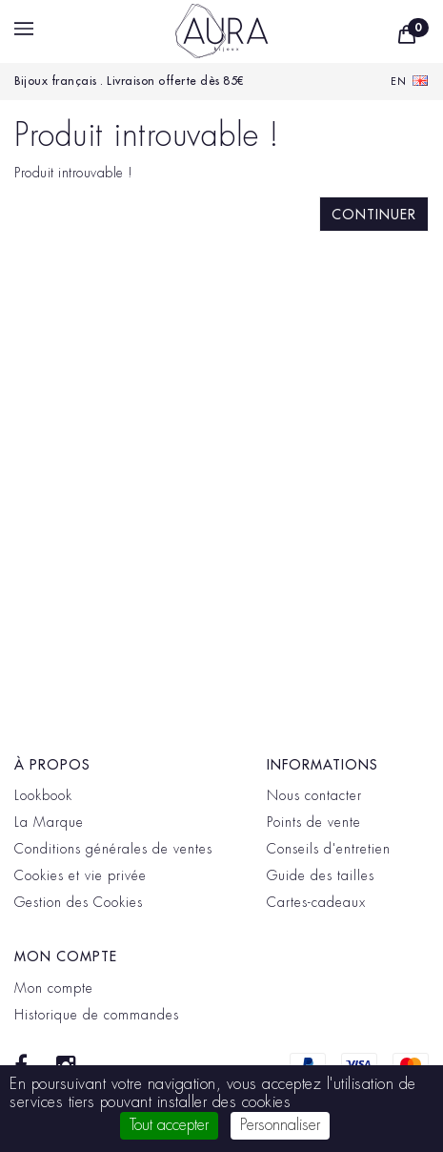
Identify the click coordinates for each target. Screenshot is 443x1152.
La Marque (49, 822)
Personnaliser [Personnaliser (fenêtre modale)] (280, 1125)
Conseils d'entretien (329, 848)
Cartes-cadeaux (316, 902)
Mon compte (53, 988)
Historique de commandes (96, 1014)
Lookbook (43, 795)
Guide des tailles (320, 875)
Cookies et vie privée (80, 875)
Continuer (374, 214)
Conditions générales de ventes (113, 848)
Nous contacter (314, 795)
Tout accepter (169, 1125)
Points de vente (314, 822)
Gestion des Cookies (78, 902)
